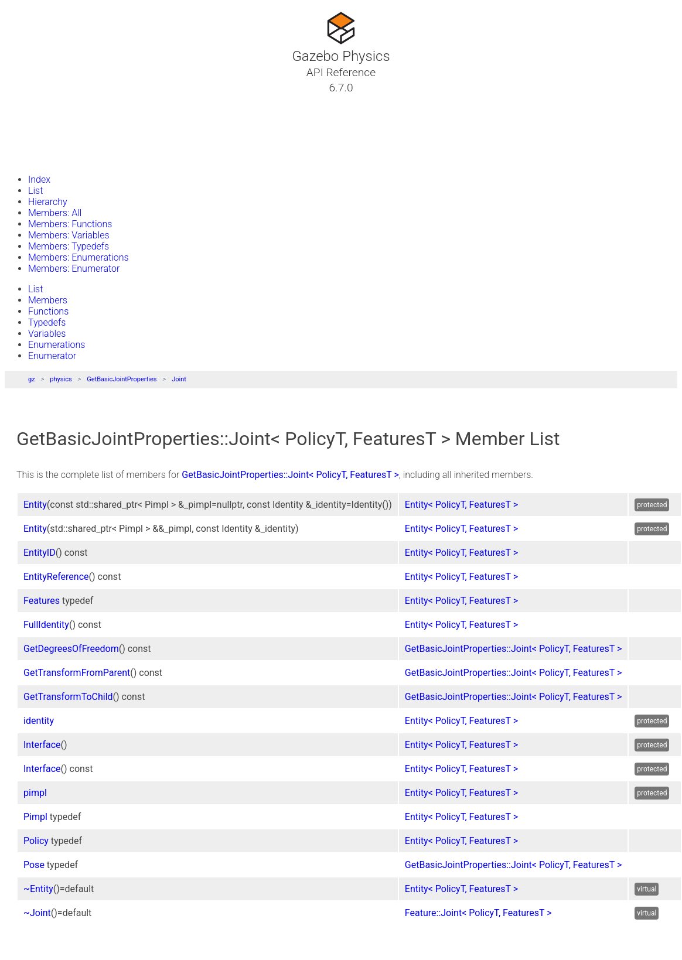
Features (41, 600)
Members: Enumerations (78, 257)
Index (39, 179)
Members (47, 300)
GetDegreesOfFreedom (71, 648)
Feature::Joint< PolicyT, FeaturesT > (478, 912)
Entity (35, 504)
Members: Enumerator (74, 268)
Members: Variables (69, 235)
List (35, 190)
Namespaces (49, 129)
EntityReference (56, 576)
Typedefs (47, 322)
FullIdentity (46, 624)
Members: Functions (70, 224)
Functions (48, 311)
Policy (36, 840)
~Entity (38, 888)
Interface (42, 744)
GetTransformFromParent (76, 672)
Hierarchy (47, 201)
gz (31, 379)
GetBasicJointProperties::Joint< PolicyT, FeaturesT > (290, 474)
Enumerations (56, 344)
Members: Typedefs (68, 246)
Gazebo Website (55, 158)
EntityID (39, 552)
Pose (34, 864)
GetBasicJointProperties (121, 379)
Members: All (54, 212)
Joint (179, 379)
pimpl (35, 792)
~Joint (37, 912)
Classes (37, 115)
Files (31, 143)
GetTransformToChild (68, 696)
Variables (47, 333)
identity (38, 720)
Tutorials (39, 101)
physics (60, 379)
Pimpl (35, 816)
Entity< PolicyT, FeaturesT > (461, 504)
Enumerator (52, 355)
